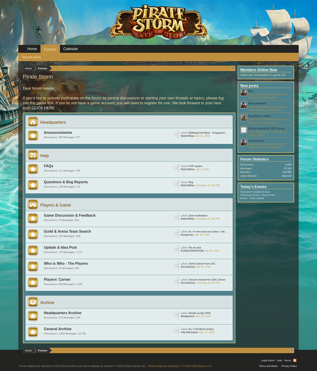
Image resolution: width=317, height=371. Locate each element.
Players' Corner (57, 279)
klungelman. (187, 234)
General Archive (57, 329)
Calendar (70, 49)
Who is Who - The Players (66, 263)
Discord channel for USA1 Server (207, 279)
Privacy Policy (289, 366)
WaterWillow (187, 135)
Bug (191, 182)
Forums (50, 49)
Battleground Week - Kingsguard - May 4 (211, 132)
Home (32, 49)
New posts (249, 86)
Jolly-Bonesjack (189, 332)
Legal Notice (268, 360)
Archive (47, 302)
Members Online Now (258, 70)
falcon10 (286, 175)
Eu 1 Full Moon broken (201, 329)
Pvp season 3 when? (259, 116)
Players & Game (55, 205)
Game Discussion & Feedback (70, 215)
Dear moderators (198, 215)
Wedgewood (187, 316)
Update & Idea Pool (60, 247)
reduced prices (256, 140)
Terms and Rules (268, 366)
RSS (175, 134)
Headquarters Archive (62, 313)
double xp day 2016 (200, 313)
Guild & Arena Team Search (67, 231)
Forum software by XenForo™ (114, 366)
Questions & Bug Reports (66, 182)
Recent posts (31, 57)
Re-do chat (195, 247)
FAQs (48, 166)
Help (44, 155)
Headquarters (53, 122)
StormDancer (188, 266)
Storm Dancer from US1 (202, 263)
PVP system (195, 166)
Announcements (58, 132)
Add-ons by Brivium (180, 366)
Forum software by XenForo (50, 366)
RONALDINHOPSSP (192, 250)
